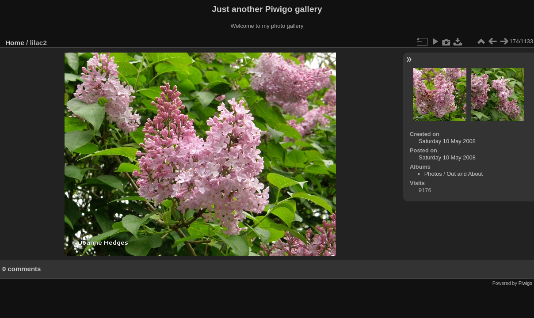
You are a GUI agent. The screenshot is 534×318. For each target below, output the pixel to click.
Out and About (464, 173)
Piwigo (525, 283)
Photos (433, 173)
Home (14, 42)
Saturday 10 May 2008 (447, 141)
